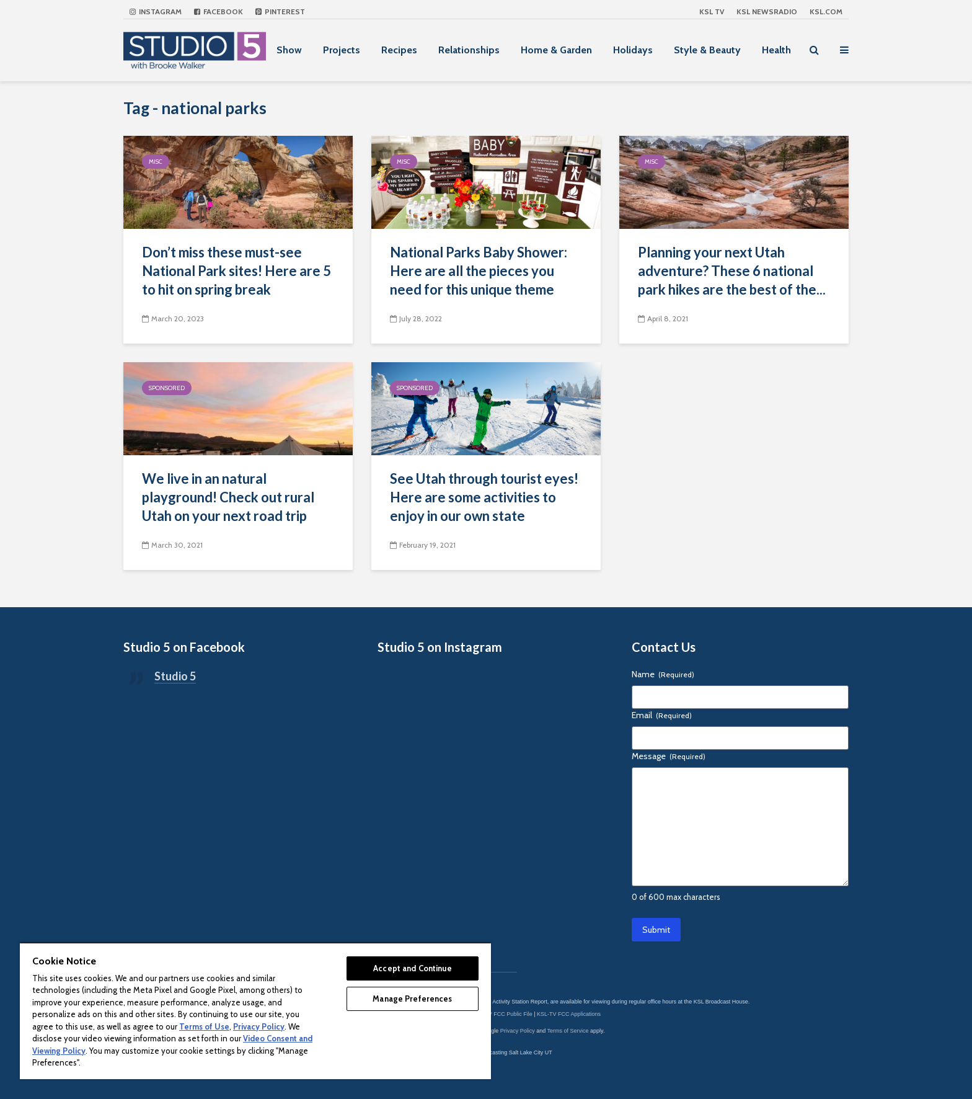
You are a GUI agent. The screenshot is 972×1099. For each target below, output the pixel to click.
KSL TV (711, 11)
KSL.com (826, 11)
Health (776, 50)
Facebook (218, 11)
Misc (155, 162)
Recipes (399, 50)
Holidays (633, 50)
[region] (255, 1010)
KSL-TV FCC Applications (569, 1014)
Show (289, 50)
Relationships (469, 50)
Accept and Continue (412, 968)
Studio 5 (175, 676)
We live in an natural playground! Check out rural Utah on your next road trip (228, 497)
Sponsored (167, 388)
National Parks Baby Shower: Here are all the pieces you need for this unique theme (478, 271)
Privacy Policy (517, 1031)
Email (662, 715)
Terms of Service (568, 1031)
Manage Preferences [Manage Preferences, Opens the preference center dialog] (412, 998)
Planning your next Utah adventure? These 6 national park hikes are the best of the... (732, 271)
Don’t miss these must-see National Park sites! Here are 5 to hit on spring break (236, 271)
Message (668, 756)
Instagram (156, 11)
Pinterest (280, 11)
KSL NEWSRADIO (766, 11)
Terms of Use (204, 1026)
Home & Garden (556, 50)
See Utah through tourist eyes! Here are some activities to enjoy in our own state (484, 497)
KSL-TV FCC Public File (502, 1014)
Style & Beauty (707, 50)
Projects (341, 50)
